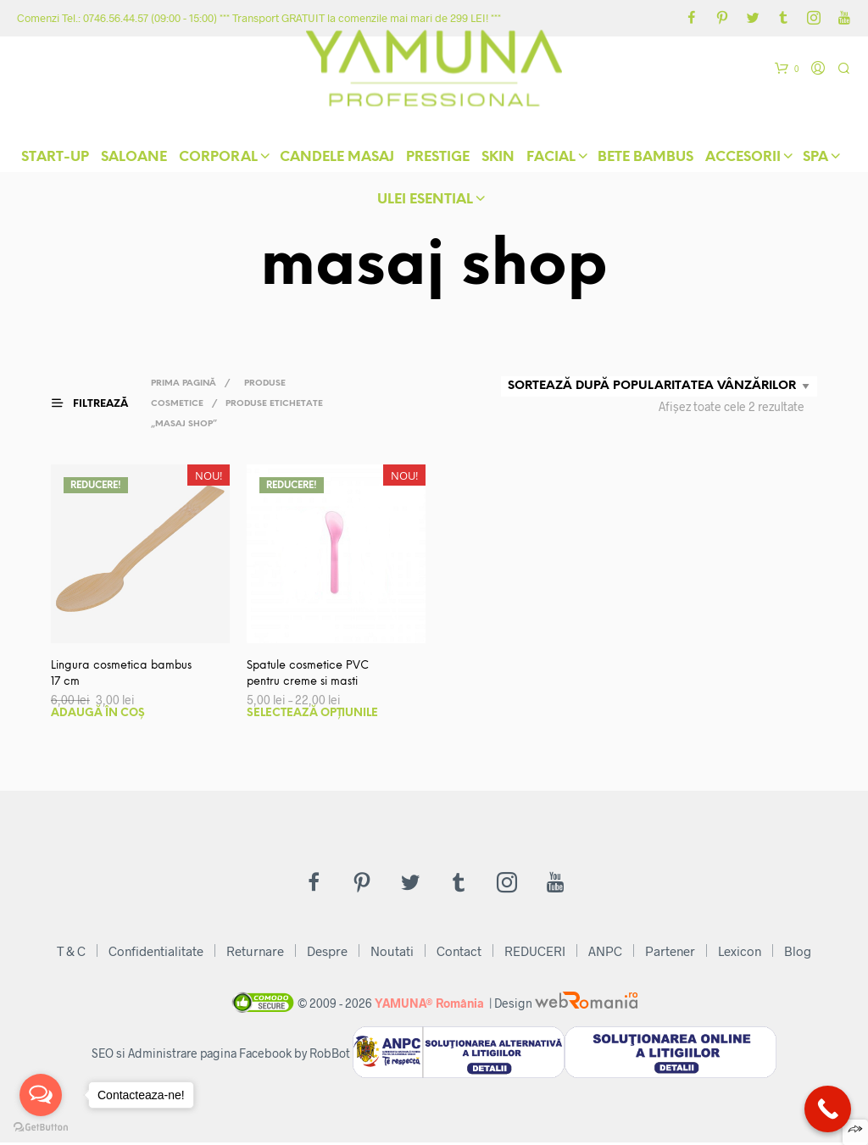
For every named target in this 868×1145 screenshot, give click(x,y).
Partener (670, 953)
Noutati (392, 953)
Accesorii (743, 160)
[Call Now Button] (827, 1109)
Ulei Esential (425, 203)
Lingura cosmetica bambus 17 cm (102, 675)
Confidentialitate (155, 953)
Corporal (218, 160)
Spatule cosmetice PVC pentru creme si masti (314, 675)
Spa (815, 160)
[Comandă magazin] (659, 386)
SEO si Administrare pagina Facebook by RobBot (221, 1055)
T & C (71, 953)
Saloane (134, 160)
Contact (459, 953)
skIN (498, 160)
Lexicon (739, 953)
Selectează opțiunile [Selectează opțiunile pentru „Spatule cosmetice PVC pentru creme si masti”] (312, 715)
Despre (327, 953)
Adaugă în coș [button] (98, 715)
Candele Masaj (337, 160)
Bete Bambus (645, 160)
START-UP (55, 160)
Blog (797, 953)
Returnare (255, 953)
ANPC (605, 953)
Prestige (438, 160)
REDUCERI (534, 953)
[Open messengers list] (40, 1095)
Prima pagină (189, 383)
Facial (551, 160)
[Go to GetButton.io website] (41, 1127)
